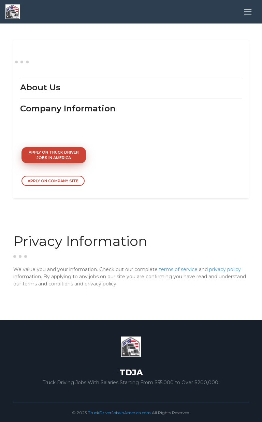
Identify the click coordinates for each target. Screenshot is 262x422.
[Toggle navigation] (248, 12)
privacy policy (225, 269)
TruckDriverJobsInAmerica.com (119, 412)
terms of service (178, 269)
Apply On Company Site (53, 180)
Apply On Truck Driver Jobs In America (54, 155)
